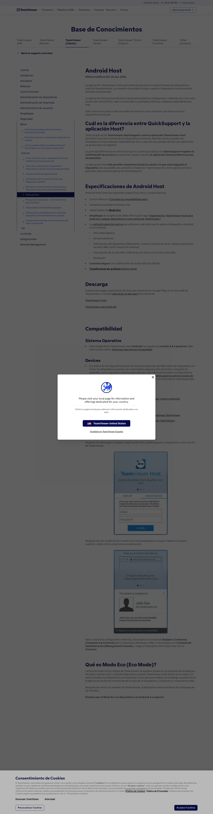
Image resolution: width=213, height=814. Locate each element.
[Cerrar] (152, 377)
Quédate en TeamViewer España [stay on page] (106, 431)
